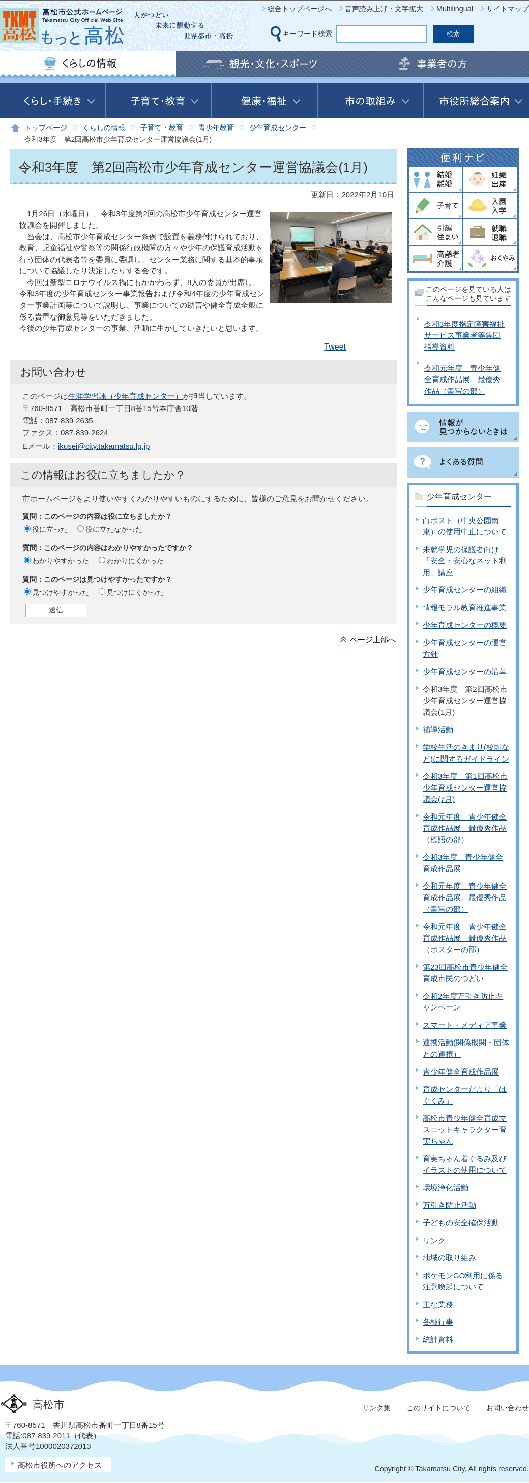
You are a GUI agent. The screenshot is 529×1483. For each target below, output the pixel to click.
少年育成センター (277, 128)
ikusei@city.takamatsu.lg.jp (104, 445)
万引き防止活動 (449, 1205)
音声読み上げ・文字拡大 (384, 9)
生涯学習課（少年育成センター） (125, 396)
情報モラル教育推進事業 (465, 607)
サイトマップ (507, 9)
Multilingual (454, 9)
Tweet (335, 346)
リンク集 (376, 1408)
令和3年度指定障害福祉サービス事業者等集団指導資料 (464, 335)
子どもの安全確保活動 (461, 1222)
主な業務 (438, 1304)
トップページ (45, 128)
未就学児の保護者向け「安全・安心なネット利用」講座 (465, 561)
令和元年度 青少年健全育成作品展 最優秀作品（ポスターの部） (465, 938)
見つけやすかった (60, 592)
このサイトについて (438, 1408)
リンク (434, 1240)
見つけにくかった (135, 592)
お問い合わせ (507, 1408)
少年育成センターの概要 (465, 625)
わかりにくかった (135, 561)
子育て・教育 (161, 128)
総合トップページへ (300, 9)
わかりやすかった (60, 561)
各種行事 (438, 1321)
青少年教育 (216, 128)
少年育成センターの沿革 (465, 671)
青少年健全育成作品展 (461, 1071)
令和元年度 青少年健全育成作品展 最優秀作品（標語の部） (465, 828)
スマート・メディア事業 (465, 1025)
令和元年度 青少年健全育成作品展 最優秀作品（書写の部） (462, 379)
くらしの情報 (103, 128)
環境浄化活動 (445, 1187)
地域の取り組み (449, 1257)
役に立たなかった (113, 529)
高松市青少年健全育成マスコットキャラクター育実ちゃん (465, 1129)
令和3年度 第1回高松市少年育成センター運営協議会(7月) (465, 787)
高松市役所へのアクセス (60, 1465)
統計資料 (438, 1339)
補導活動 (438, 729)
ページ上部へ (373, 639)
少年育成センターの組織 (465, 589)
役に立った (50, 529)
